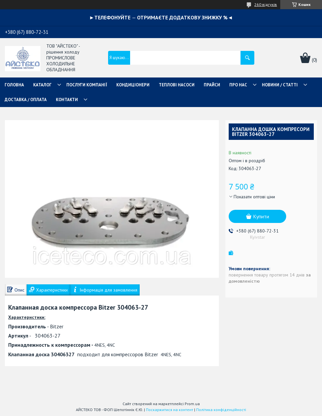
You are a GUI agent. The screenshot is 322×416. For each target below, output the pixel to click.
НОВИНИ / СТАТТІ (280, 85)
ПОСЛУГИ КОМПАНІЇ (86, 85)
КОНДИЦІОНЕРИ (133, 85)
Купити (261, 216)
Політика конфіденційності (221, 409)
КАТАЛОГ (42, 85)
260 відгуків (265, 4)
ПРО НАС (238, 85)
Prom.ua (192, 403)
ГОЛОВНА (14, 85)
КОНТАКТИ (67, 99)
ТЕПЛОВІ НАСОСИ (177, 85)
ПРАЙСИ (212, 85)
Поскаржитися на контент (169, 409)
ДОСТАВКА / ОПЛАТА (26, 99)
